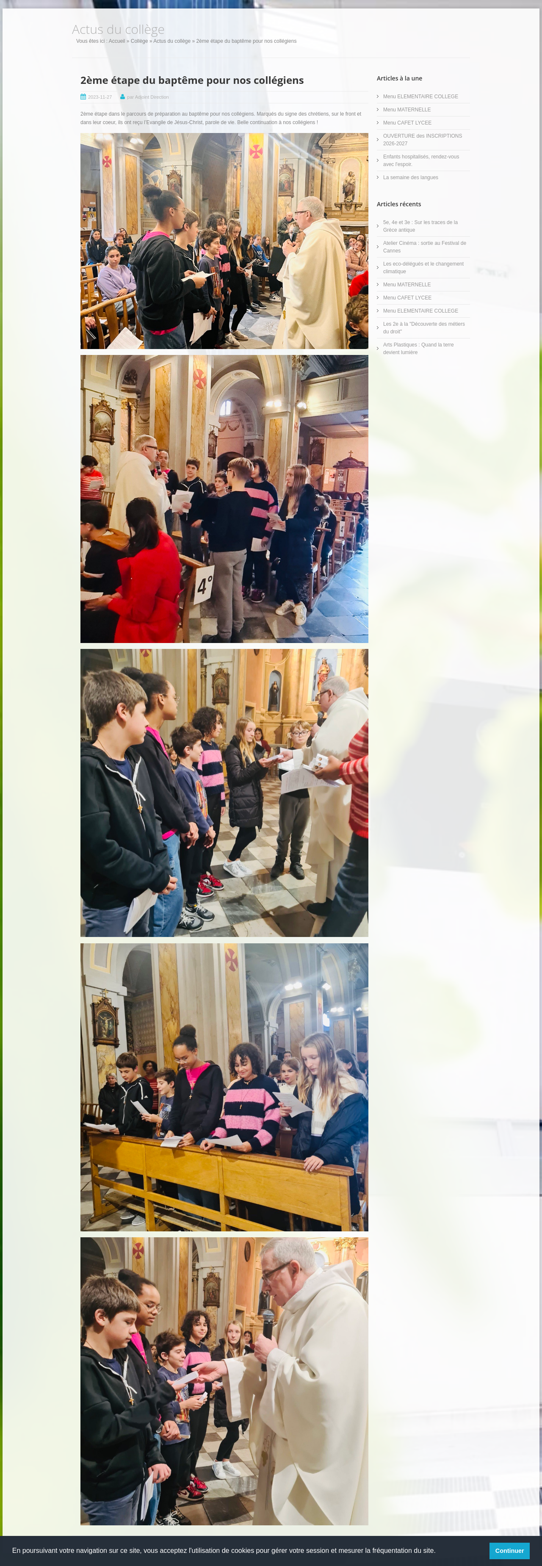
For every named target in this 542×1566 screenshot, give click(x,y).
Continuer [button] (509, 1550)
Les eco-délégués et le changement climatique (423, 267)
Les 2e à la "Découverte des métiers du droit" (424, 328)
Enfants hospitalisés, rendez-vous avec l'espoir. (421, 160)
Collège (139, 41)
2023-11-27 (100, 97)
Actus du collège (172, 41)
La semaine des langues (410, 177)
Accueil (117, 41)
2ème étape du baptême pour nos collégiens (192, 80)
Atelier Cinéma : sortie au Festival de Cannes (424, 247)
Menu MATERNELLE (407, 110)
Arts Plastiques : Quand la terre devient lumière (418, 348)
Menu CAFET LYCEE (407, 123)
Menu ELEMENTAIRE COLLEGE (420, 97)
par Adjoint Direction (148, 97)
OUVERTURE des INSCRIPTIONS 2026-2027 (422, 140)
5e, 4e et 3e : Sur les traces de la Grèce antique (420, 226)
